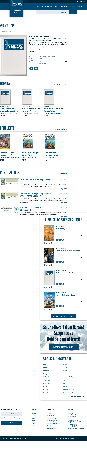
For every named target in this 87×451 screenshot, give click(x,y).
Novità (61, 6)
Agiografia (65, 367)
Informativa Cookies (52, 428)
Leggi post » (63, 189)
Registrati (82, 1)
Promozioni (34, 423)
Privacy (49, 426)
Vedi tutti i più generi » (77, 397)
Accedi (77, 1)
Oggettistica (68, 6)
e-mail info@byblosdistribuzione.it (76, 428)
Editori (47, 6)
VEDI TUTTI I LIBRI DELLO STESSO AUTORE (63, 316)
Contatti (79, 6)
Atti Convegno (66, 386)
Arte (64, 380)
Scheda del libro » (49, 243)
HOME (37, 6)
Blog (74, 6)
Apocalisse (65, 374)
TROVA (73, 12)
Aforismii (65, 364)
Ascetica (65, 383)
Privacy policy (59, 438)
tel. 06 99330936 (72, 424)
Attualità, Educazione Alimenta (51, 393)
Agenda (45, 367)
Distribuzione (50, 416)
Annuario (65, 370)
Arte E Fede (46, 383)
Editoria (49, 413)
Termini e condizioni (52, 423)
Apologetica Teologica (69, 377)
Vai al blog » (63, 173)
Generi (56, 6)
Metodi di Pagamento (52, 421)
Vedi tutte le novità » (60, 85)
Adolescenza (46, 364)
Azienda (42, 6)
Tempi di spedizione (52, 418)
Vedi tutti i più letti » (60, 129)
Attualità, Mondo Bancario (70, 393)
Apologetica (46, 377)
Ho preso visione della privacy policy (13, 418)
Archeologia (46, 380)
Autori (52, 6)
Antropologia (46, 374)
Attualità (45, 389)
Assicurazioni (46, 386)
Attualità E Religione (68, 389)
